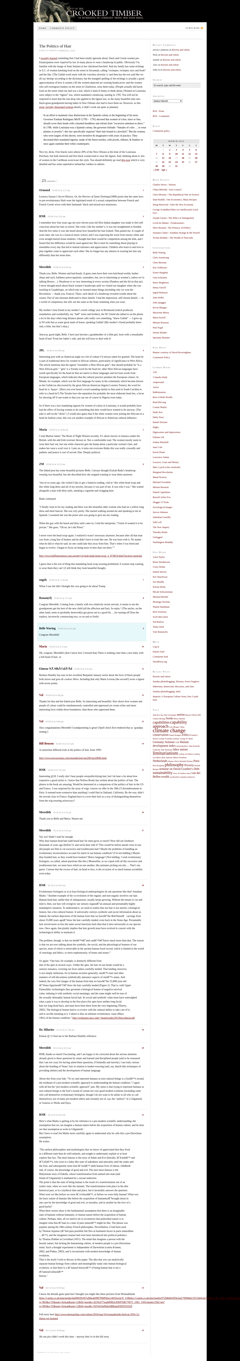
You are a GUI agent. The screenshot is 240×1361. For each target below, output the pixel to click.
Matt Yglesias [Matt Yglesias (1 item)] (167, 758)
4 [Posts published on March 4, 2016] (183, 149)
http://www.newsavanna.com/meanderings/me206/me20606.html (73, 758)
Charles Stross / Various (164, 184)
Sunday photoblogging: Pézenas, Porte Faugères (176, 681)
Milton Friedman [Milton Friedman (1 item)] (180, 758)
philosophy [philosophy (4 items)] (174, 764)
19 (143, 1030)
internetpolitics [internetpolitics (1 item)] (182, 746)
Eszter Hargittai (160, 272)
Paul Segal (158, 327)
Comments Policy (161, 357)
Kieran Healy (159, 586)
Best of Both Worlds (162, 397)
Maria (43, 646)
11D (155, 372)
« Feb (156, 169)
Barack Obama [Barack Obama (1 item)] (191, 715)
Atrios (156, 387)
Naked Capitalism (161, 492)
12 (143, 695)
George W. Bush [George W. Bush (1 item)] (186, 739)
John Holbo (158, 297)
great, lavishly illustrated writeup (56, 107)
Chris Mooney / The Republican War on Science (176, 194)
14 (143, 743)
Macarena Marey (161, 312)
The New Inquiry (161, 527)
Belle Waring (159, 252)
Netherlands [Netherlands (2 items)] (160, 761)
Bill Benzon (46, 743)
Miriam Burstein (161, 487)
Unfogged (157, 537)
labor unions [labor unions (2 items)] (180, 749)
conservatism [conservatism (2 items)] (161, 735)
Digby (156, 427)
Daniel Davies (160, 571)
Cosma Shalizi (160, 407)
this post (125, 160)
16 (143, 812)
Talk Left (157, 522)
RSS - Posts (158, 111)
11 (143, 669)
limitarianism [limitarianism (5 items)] (165, 753)
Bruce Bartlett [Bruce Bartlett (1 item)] (179, 719)
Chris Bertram (160, 262)
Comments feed (160, 656)
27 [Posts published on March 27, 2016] (196, 162)
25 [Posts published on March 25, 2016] (183, 162)
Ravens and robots (181, 49)
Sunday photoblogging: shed (166, 691)
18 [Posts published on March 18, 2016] (183, 157)
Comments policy (62, 28)
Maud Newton (160, 477)
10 (143, 646)
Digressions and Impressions (167, 432)
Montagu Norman (161, 601)
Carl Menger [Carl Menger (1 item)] (174, 727)
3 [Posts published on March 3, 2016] (176, 149)
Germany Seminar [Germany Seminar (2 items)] (164, 742)
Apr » (164, 169)
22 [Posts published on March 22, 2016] (163, 162)
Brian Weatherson (161, 562)
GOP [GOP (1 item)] (177, 742)
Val (41, 695)
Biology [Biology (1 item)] (162, 719)
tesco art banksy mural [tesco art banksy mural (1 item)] (182, 773)
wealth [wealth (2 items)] (165, 776)
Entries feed (158, 651)
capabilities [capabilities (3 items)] (161, 722)
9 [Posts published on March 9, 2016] (169, 153)
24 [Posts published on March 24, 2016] (176, 162)
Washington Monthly (163, 542)
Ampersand (158, 382)
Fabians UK (158, 437)
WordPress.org (160, 661)
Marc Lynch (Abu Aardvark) (166, 467)
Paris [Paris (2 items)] (196, 761)
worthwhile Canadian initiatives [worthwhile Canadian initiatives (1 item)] (182, 777)
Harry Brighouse (161, 282)
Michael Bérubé (160, 596)
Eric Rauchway (160, 576)
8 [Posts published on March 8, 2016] (163, 153)
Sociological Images (162, 507)
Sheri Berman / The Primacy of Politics (172, 227)
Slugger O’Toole (161, 502)
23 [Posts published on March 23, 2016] (170, 162)
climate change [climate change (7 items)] (169, 730)
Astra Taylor (159, 557)
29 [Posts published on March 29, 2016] (163, 166)
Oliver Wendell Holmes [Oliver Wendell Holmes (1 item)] (183, 761)
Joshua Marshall (161, 442)
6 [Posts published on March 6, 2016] (196, 149)
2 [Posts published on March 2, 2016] (169, 149)
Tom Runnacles (160, 631)
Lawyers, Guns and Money (166, 462)
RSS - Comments (161, 116)
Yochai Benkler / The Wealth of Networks (173, 237)
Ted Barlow (158, 621)
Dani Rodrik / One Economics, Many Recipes (175, 199)
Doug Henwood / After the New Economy (173, 204)
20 (143, 1048)
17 (143, 830)
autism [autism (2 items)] (181, 714)
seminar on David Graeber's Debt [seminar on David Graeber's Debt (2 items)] (179, 769)
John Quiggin (159, 302)
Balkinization (159, 392)
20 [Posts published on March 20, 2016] (196, 157)
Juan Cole (157, 447)
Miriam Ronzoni (161, 322)
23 (143, 1330)
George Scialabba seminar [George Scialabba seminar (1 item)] (169, 739)
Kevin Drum (159, 452)
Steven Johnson (160, 512)
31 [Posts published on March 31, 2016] (176, 166)
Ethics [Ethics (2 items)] (186, 735)
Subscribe (193, 28)
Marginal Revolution (163, 472)
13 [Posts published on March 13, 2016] (196, 153)
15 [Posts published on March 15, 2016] (163, 157)
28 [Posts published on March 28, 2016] (156, 166)
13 (143, 721)
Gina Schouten (160, 277)
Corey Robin (159, 566)
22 (143, 1288)
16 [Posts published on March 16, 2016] (170, 157)
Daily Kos (158, 412)
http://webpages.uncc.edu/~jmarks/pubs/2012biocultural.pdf (103, 1018)
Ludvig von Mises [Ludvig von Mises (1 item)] (186, 754)
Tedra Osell (158, 626)
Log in (156, 646)
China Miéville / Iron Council (167, 189)
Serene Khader (160, 332)
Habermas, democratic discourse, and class (173, 686)
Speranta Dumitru (161, 337)
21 (143, 1115)
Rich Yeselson (160, 611)
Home (42, 28)
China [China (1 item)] (182, 727)
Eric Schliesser (160, 267)
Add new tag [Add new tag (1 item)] (158, 715)
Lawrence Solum (161, 457)
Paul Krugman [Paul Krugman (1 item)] (158, 765)
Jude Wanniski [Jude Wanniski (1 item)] (166, 750)
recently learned (49, 58)
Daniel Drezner (160, 422)
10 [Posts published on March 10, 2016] (176, 153)
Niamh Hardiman (161, 606)
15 (143, 770)
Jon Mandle (158, 581)
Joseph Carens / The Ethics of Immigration (173, 217)
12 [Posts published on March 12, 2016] (189, 153)
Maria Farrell (159, 317)
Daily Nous (158, 417)
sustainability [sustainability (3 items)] (163, 773)
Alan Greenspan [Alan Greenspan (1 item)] (169, 715)
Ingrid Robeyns (160, 292)
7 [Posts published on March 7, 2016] (156, 153)
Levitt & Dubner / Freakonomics (168, 222)
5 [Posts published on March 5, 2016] (189, 149)
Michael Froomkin (162, 482)
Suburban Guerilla (162, 517)
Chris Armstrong (161, 257)
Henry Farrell (159, 287)
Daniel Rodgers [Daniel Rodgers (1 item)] (175, 735)
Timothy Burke (160, 532)
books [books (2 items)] (169, 718)
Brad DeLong (159, 402)
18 (143, 885)
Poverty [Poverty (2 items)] (189, 765)
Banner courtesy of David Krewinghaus (172, 352)
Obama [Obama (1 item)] (171, 761)
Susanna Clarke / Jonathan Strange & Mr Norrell (176, 232)
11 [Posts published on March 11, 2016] (183, 153)
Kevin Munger (160, 307)
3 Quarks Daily (160, 377)
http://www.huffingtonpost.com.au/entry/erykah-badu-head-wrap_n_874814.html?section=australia (90, 555)
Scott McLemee (160, 616)
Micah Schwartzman (163, 591)
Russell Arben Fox (162, 497)
